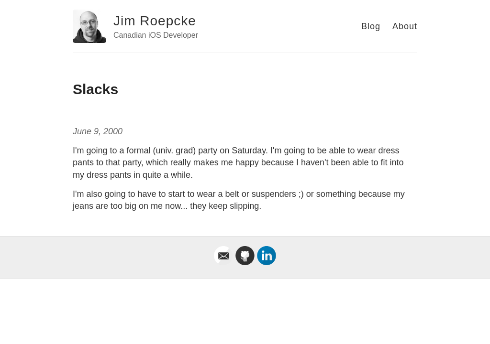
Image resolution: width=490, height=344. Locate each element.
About (404, 26)
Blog (370, 26)
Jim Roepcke (154, 20)
